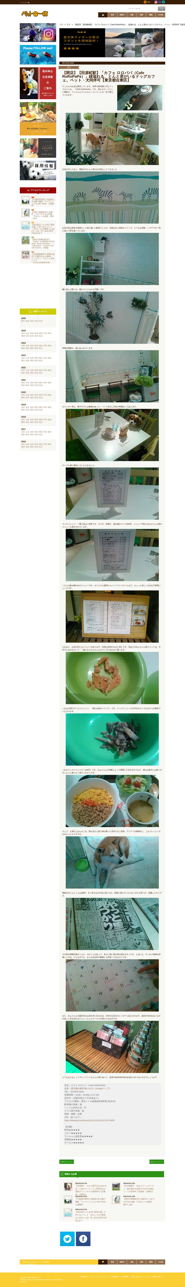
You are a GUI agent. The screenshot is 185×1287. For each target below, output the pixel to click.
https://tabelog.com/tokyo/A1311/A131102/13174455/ (89, 1120)
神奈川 (122, 15)
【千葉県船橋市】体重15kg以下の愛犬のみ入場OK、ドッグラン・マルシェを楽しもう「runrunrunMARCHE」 (42, 258)
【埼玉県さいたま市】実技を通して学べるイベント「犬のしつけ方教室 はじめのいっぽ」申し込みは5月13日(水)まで (43, 229)
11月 (27, 333)
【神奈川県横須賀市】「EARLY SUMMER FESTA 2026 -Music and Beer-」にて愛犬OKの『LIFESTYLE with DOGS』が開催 (43, 243)
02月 (36, 321)
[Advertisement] (38, 286)
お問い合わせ (136, 1277)
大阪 (131, 15)
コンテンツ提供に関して (154, 1277)
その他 (160, 15)
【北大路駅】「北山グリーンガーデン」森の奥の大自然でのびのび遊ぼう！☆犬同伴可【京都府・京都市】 (138, 1189)
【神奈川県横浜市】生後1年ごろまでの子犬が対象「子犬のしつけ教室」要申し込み (42, 215)
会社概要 (124, 1277)
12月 (23, 333)
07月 (45, 333)
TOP (61, 24)
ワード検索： (123, 8)
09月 (36, 333)
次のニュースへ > (157, 1162)
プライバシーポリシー (99, 1277)
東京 (112, 15)
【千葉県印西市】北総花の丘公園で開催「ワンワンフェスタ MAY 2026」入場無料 (42, 202)
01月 (41, 321)
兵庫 (141, 15)
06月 (49, 333)
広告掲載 (114, 1277)
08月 (41, 333)
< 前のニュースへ (66, 1162)
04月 (27, 321)
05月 (23, 321)
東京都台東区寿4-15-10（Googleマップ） (91, 1088)
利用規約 (83, 1277)
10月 (32, 333)
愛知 (151, 15)
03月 (32, 321)
